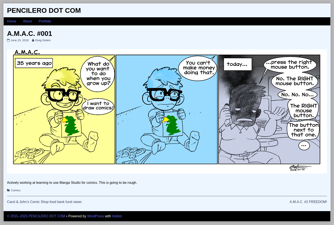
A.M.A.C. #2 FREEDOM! (308, 202)
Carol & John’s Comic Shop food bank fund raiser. (44, 202)
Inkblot (117, 216)
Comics (15, 190)
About (27, 21)
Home (11, 21)
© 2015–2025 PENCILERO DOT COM (36, 216)
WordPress (95, 216)
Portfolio (45, 21)
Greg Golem (43, 40)
